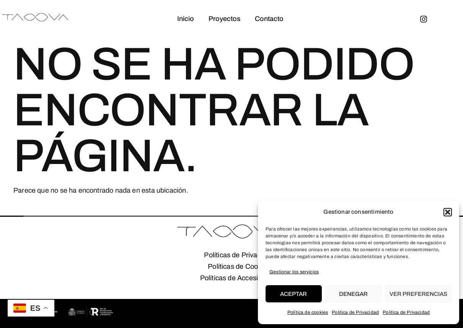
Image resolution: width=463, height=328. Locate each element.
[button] (448, 212)
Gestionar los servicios (294, 271)
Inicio (184, 19)
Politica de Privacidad (355, 312)
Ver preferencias (418, 294)
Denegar (353, 294)
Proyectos (224, 19)
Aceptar (293, 294)
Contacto (269, 19)
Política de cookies (307, 312)
